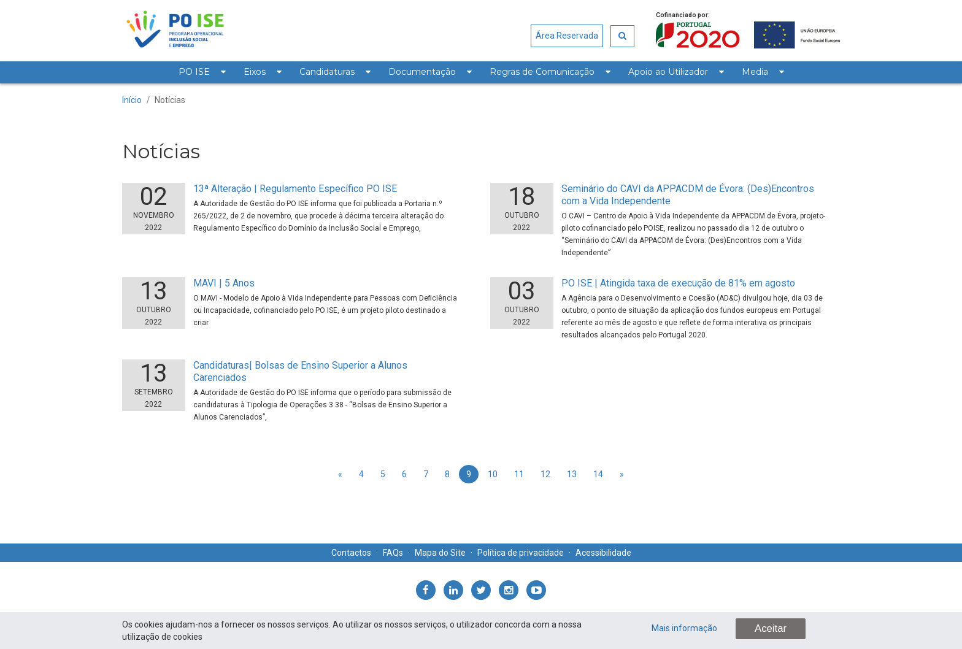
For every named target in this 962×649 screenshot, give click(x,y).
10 (493, 474)
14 (598, 474)
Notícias (170, 100)
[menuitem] (201, 72)
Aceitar (771, 628)
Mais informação (684, 628)
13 (572, 474)
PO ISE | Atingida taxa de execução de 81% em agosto (678, 283)
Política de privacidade (520, 553)
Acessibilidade (603, 553)
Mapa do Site (440, 553)
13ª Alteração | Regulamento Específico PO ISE (295, 188)
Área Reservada (567, 35)
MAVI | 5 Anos (224, 283)
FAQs (393, 553)
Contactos (351, 553)
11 (519, 474)
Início (132, 100)
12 (545, 474)
